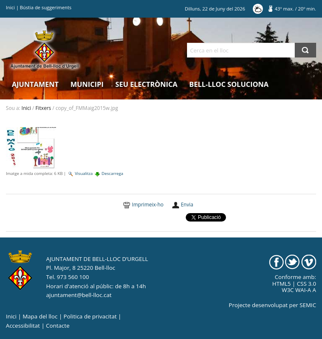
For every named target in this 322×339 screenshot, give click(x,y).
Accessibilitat (23, 325)
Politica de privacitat (90, 316)
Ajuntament (35, 84)
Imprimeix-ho (148, 204)
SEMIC (308, 305)
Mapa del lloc (40, 316)
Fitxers (43, 108)
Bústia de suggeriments (45, 7)
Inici (10, 7)
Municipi (87, 84)
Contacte (58, 325)
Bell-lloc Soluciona (228, 84)
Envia (187, 204)
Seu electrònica (146, 84)
